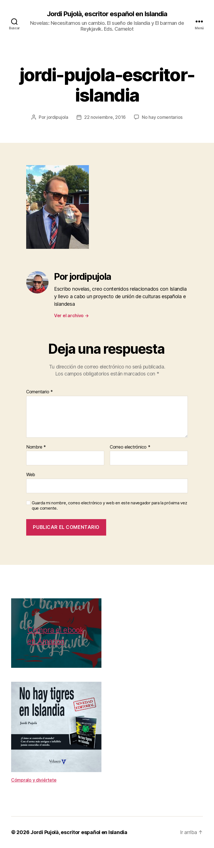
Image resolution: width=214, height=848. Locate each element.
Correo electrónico (130, 447)
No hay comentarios (162, 117)
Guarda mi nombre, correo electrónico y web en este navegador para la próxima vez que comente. (109, 505)
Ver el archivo (71, 315)
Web (30, 474)
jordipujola (57, 117)
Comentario (39, 391)
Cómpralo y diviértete (33, 780)
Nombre (36, 447)
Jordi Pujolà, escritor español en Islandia (107, 14)
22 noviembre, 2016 (105, 117)
